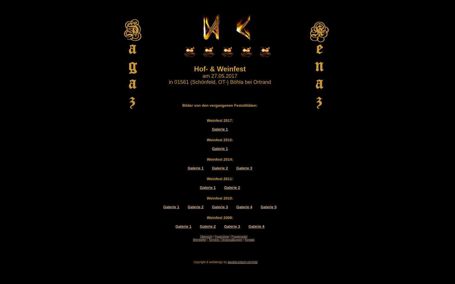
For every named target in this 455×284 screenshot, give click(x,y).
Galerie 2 (220, 168)
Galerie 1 (220, 129)
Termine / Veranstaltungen (225, 239)
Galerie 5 (269, 207)
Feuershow (222, 236)
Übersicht (206, 236)
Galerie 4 (244, 207)
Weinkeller (200, 239)
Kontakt (249, 239)
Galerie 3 (244, 168)
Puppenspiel (239, 236)
